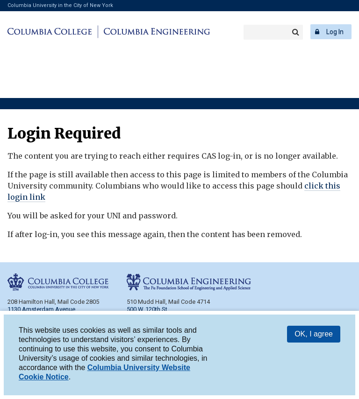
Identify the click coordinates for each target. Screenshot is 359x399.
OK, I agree (313, 335)
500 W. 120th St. (148, 309)
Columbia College (51, 31)
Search (295, 32)
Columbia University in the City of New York (60, 5)
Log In (335, 31)
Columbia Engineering (155, 31)
